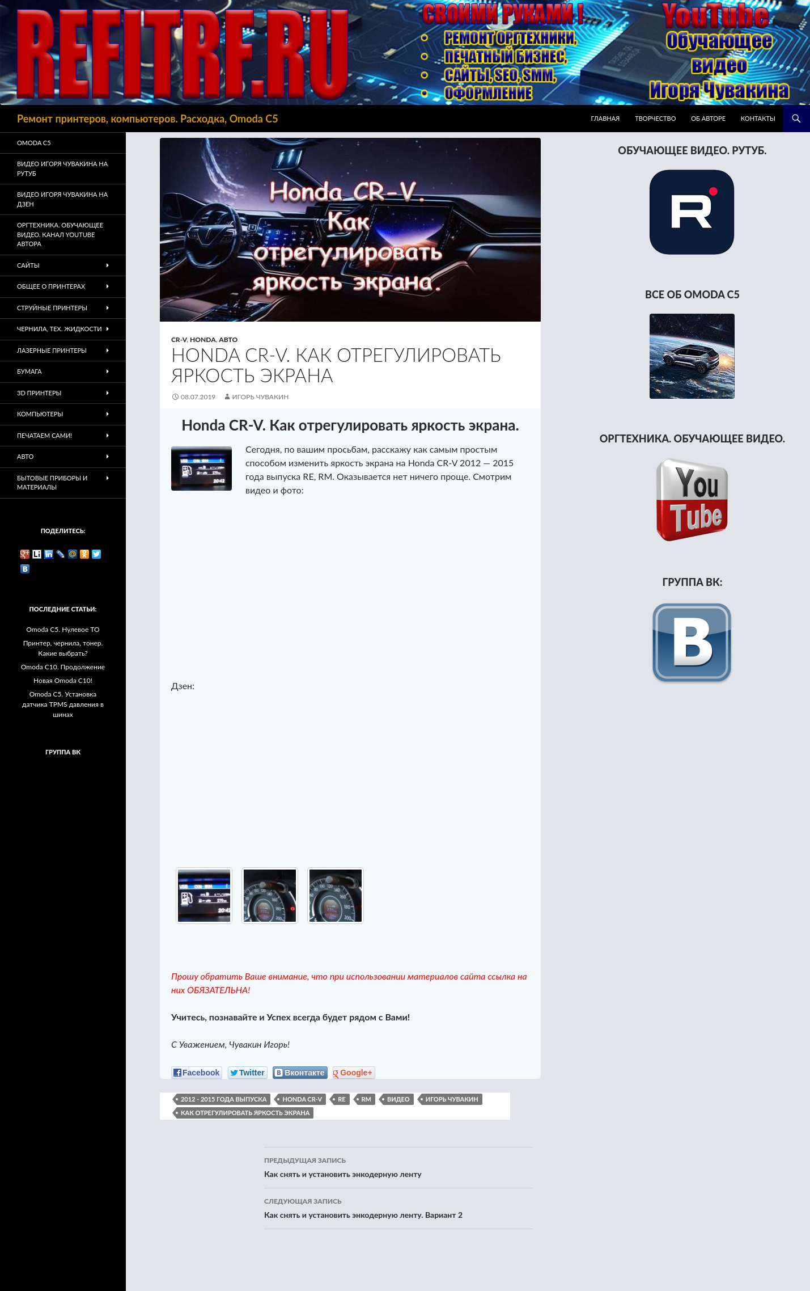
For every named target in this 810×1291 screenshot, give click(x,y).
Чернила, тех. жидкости (59, 328)
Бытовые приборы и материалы (52, 482)
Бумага (29, 371)
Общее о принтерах (51, 286)
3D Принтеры (39, 392)
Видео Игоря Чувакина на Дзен (62, 199)
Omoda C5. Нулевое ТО (62, 629)
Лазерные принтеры (52, 350)
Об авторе (708, 118)
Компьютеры (40, 413)
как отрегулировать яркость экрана (245, 1112)
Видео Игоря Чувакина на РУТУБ (62, 168)
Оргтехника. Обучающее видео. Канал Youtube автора (60, 234)
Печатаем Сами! (44, 435)
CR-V (178, 339)
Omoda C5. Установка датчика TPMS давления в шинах (63, 704)
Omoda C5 (34, 142)
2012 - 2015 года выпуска (224, 1099)
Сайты (28, 265)
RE (341, 1099)
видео (398, 1099)
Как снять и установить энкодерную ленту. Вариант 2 (398, 1207)
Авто (228, 339)
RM (366, 1099)
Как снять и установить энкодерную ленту (398, 1166)
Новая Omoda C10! (62, 680)
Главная (605, 118)
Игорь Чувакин (260, 397)
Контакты (758, 118)
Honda (203, 339)
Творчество (655, 118)
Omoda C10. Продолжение (63, 667)
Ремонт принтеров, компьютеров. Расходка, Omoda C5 (147, 118)
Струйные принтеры (52, 307)
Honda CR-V (302, 1099)
